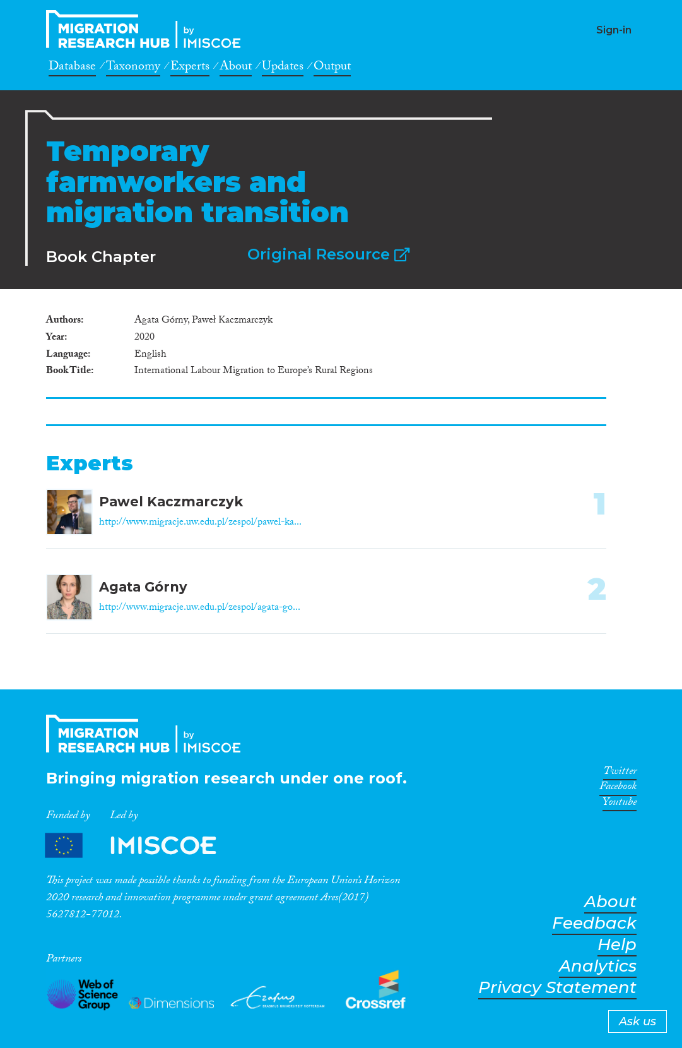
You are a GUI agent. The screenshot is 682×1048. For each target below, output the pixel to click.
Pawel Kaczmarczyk (171, 501)
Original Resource (328, 254)
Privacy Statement (557, 987)
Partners (141, 845)
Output (332, 68)
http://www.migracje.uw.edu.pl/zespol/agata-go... (199, 608)
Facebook (618, 788)
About (236, 68)
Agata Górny (143, 587)
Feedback (594, 923)
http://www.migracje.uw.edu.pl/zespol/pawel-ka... (200, 523)
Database (72, 68)
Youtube (620, 804)
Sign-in (614, 30)
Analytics (598, 966)
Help (617, 945)
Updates (282, 68)
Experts (189, 68)
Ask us (637, 1021)
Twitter (620, 773)
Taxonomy (133, 68)
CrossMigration (147, 29)
